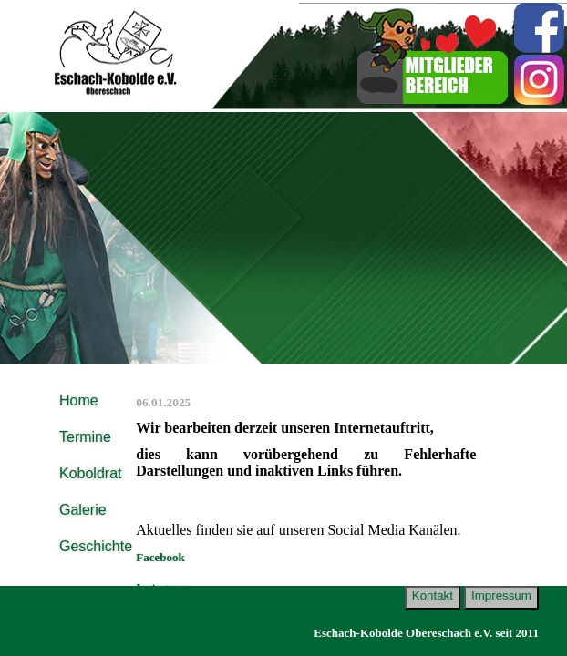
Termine (85, 437)
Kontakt (432, 595)
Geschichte (95, 546)
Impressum (501, 595)
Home (78, 400)
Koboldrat (90, 473)
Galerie (83, 510)
